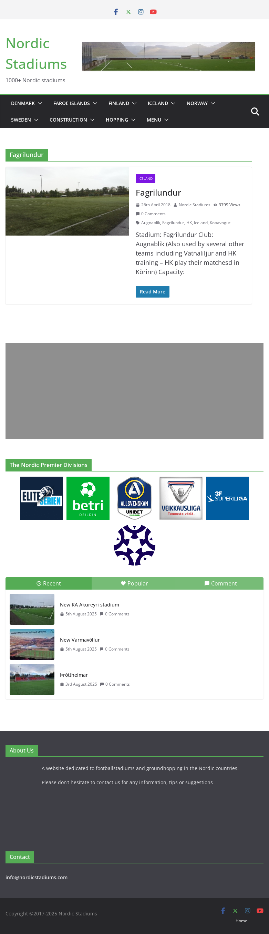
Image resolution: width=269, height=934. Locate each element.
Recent (48, 583)
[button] (38, 103)
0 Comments (151, 214)
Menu (154, 119)
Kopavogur (220, 223)
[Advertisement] (134, 391)
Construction (68, 119)
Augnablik (150, 223)
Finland (118, 103)
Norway (197, 103)
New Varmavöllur (80, 639)
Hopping (117, 119)
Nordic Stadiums (194, 205)
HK (189, 223)
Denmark (23, 103)
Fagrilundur (158, 192)
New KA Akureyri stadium (89, 604)
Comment (220, 583)
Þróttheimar (74, 675)
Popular (134, 583)
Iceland (158, 103)
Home (241, 921)
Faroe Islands (71, 103)
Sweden (21, 119)
